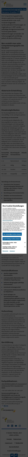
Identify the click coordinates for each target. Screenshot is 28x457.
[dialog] (14, 228)
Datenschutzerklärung (7, 220)
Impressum (12, 250)
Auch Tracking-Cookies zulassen (11, 238)
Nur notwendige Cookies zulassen (12, 234)
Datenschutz (5, 250)
